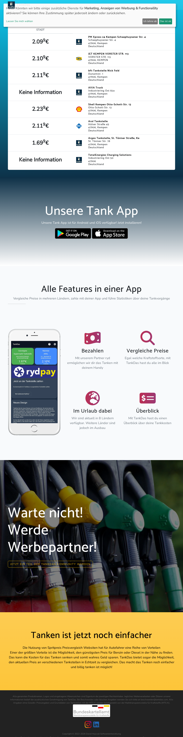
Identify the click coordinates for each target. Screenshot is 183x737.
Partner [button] (149, 5)
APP (65, 5)
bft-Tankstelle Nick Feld (103, 71)
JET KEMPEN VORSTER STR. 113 (108, 54)
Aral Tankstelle (98, 121)
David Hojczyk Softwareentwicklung (103, 733)
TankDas (22, 5)
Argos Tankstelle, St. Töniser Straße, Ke (114, 138)
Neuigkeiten (51, 5)
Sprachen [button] (165, 5)
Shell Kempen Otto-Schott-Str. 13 (109, 104)
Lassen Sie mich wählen (19, 21)
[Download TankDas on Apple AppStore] (110, 233)
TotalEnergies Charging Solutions (110, 155)
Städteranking (93, 5)
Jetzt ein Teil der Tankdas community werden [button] (50, 564)
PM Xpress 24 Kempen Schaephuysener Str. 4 (117, 37)
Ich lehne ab (150, 21)
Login (137, 5)
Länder (75, 5)
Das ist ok (165, 21)
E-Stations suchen (118, 5)
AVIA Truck (95, 88)
